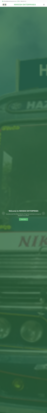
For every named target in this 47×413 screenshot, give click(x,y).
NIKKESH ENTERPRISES (25, 5)
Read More (23, 219)
